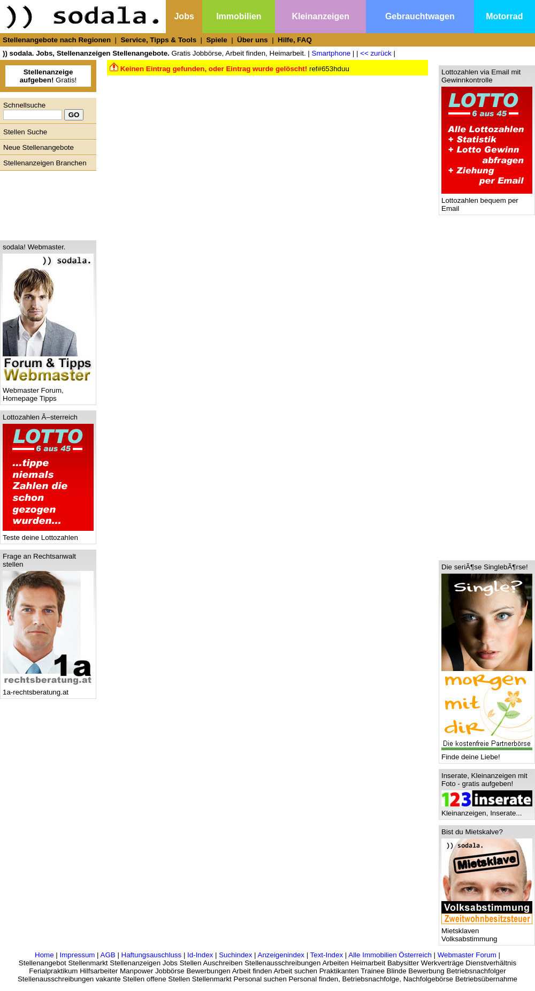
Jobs (184, 16)
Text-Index (326, 955)
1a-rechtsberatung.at (48, 689)
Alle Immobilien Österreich (390, 955)
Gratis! (48, 76)
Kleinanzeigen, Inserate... (486, 810)
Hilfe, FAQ (295, 40)
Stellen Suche (25, 132)
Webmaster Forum (467, 955)
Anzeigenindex (281, 955)
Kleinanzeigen (320, 16)
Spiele (216, 40)
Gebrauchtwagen (420, 16)
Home (44, 955)
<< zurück (376, 53)
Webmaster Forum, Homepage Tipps (48, 391)
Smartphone (331, 53)
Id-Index (200, 955)
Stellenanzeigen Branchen (45, 163)
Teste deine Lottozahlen (48, 534)
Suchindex (235, 955)
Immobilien (238, 16)
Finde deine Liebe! (486, 753)
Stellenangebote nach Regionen (57, 40)
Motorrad (504, 16)
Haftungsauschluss (151, 955)
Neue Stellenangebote (38, 147)
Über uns (252, 40)
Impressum (77, 955)
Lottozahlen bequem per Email (486, 201)
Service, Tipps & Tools (158, 40)
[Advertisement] (45, 203)
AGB (108, 955)
